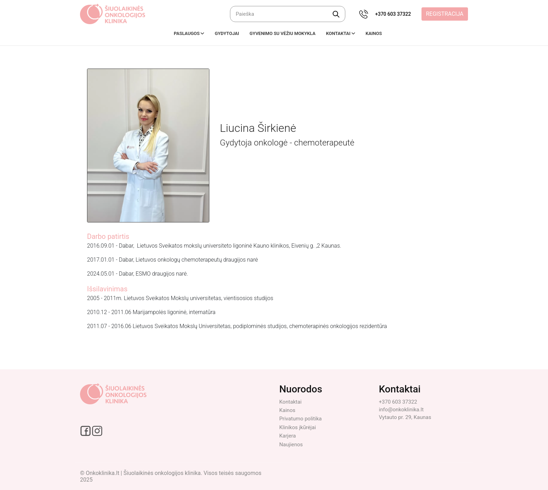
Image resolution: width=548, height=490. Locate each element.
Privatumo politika (301, 418)
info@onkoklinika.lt (402, 409)
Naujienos (291, 444)
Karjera (288, 435)
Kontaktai (291, 401)
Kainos (287, 410)
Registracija (444, 13)
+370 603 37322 (393, 14)
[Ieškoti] (287, 14)
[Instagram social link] (97, 430)
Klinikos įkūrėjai (298, 427)
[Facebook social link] (86, 430)
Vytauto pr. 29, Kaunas (406, 417)
